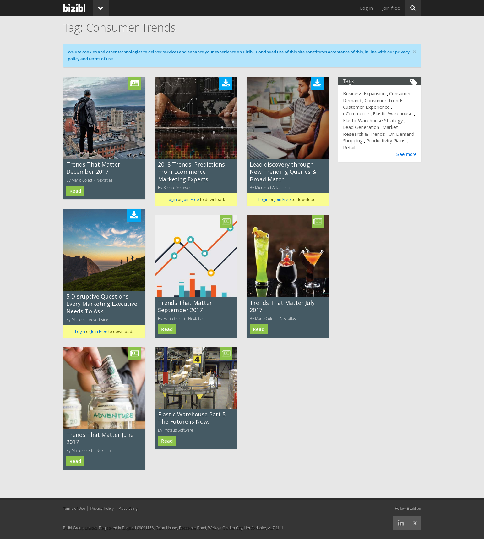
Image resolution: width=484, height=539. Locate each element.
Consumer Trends (384, 100)
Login (172, 199)
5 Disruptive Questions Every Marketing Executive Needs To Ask (101, 304)
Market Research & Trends (370, 130)
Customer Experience (366, 107)
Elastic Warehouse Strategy (373, 120)
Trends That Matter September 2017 (185, 306)
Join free (391, 8)
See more (406, 154)
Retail (349, 147)
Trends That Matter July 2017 (282, 306)
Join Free (191, 199)
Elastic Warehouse (393, 113)
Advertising (128, 508)
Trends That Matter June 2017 (99, 438)
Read (75, 191)
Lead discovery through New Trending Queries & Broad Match (283, 172)
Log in (366, 8)
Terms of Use (74, 508)
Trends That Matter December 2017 (93, 168)
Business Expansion (364, 93)
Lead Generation (361, 127)
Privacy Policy (102, 508)
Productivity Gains (386, 140)
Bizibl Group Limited (80, 528)
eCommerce (356, 113)
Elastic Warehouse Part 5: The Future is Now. (192, 417)
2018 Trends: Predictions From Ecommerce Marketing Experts (191, 172)
